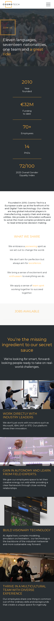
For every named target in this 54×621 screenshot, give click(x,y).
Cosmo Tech (12, 4)
